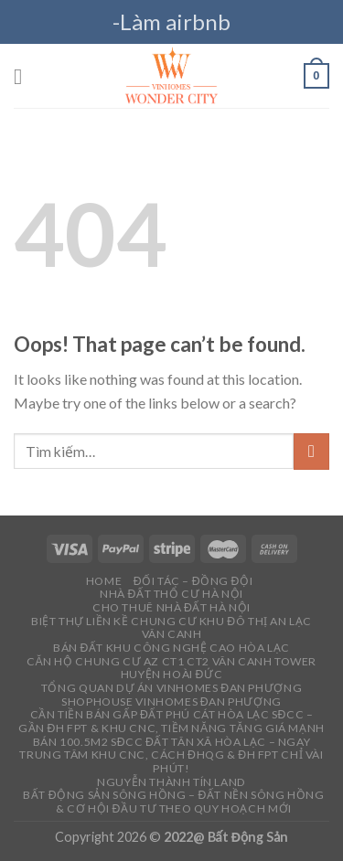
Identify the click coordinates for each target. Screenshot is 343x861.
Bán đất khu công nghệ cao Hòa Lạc (171, 647)
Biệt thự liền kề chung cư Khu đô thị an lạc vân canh (171, 628)
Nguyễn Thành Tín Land (171, 782)
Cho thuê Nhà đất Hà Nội (171, 607)
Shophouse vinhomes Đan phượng (171, 701)
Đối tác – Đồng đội (193, 581)
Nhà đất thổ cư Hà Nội (171, 594)
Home (104, 581)
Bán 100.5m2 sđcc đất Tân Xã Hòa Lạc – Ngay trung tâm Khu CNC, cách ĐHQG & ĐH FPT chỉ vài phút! (171, 755)
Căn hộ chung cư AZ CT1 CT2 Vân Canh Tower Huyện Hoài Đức (171, 668)
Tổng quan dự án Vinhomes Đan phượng (171, 688)
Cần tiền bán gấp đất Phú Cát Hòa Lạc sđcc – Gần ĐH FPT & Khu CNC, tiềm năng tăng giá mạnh (171, 721)
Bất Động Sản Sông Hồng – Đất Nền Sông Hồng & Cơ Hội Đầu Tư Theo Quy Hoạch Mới (173, 801)
